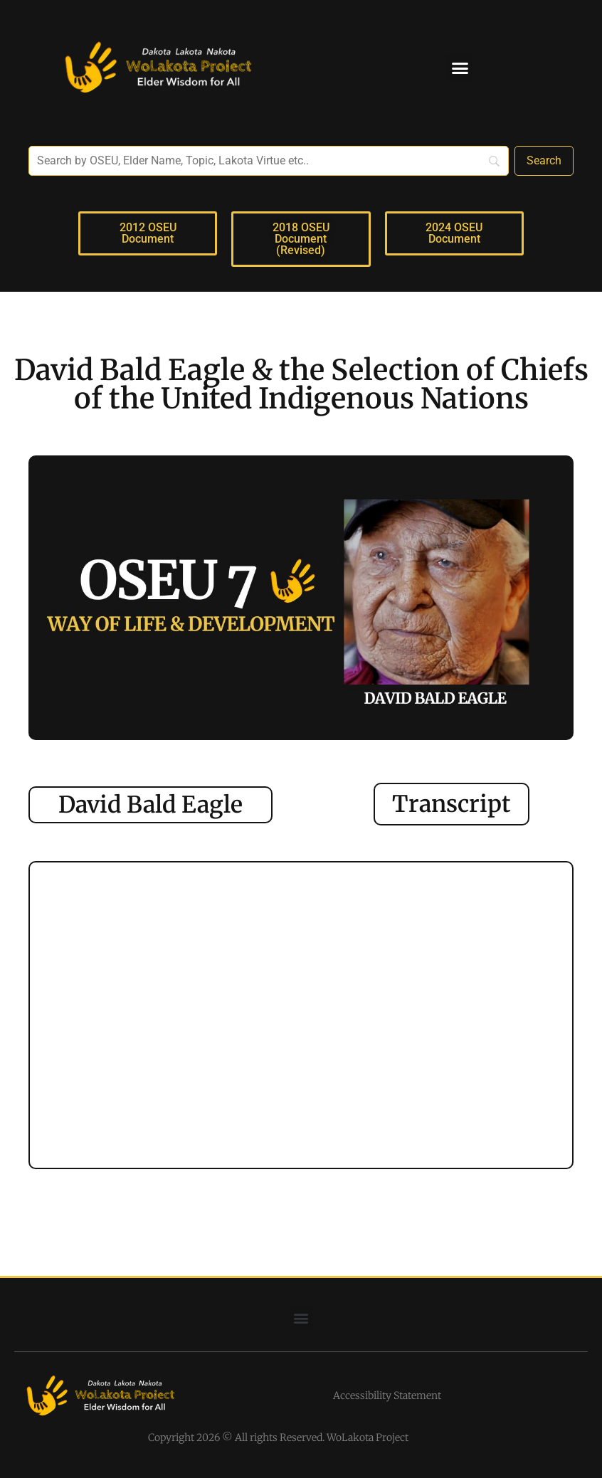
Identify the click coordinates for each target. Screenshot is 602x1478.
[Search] (544, 161)
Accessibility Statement (387, 1395)
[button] (459, 67)
